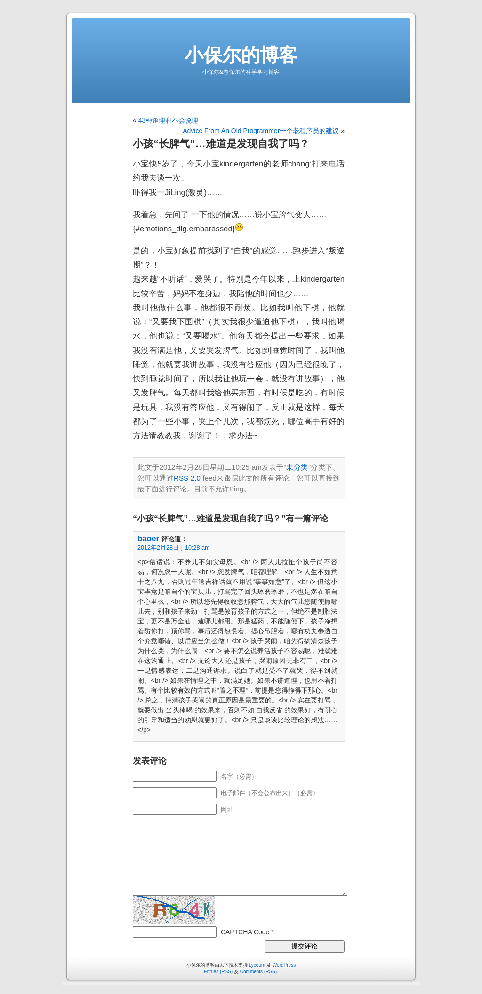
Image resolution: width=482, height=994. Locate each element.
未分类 (297, 467)
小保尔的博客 (241, 55)
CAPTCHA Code (245, 932)
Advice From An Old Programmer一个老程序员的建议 (261, 130)
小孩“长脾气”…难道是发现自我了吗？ (221, 144)
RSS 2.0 (187, 478)
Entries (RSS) (218, 971)
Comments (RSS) (258, 971)
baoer (148, 538)
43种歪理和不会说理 (168, 120)
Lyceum (257, 965)
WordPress (284, 965)
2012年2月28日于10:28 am (173, 547)
